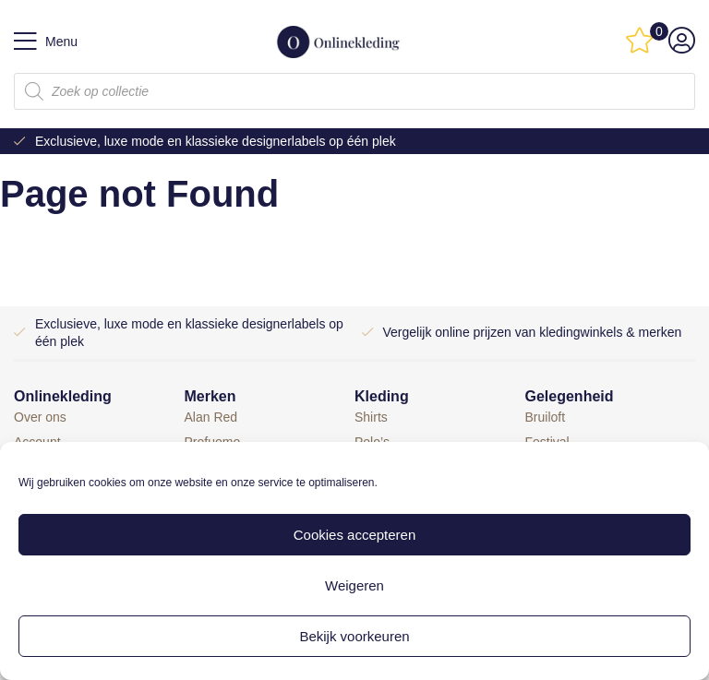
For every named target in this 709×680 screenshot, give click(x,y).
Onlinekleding (63, 396)
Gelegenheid (569, 396)
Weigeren (354, 585)
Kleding (381, 396)
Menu (46, 41)
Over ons (40, 417)
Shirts (371, 417)
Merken (210, 396)
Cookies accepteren (355, 535)
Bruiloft (545, 417)
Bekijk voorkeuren (354, 636)
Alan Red (211, 417)
